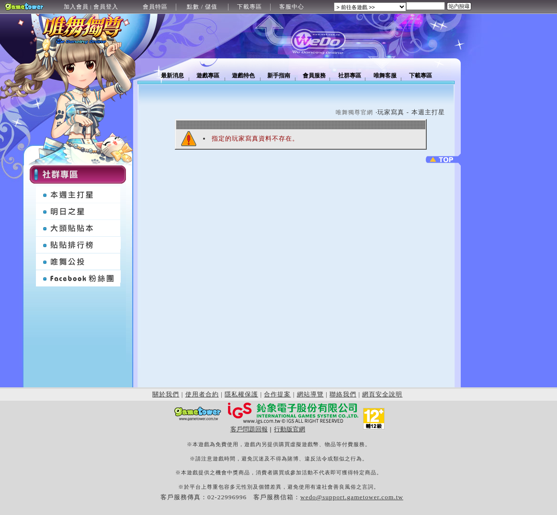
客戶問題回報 (249, 429)
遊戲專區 (207, 75)
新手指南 (278, 75)
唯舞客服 (385, 75)
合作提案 (277, 394)
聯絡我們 (343, 394)
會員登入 (105, 6)
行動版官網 (289, 429)
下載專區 (249, 6)
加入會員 (76, 6)
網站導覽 (310, 394)
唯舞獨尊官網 (354, 112)
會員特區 (155, 6)
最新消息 (172, 75)
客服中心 (291, 6)
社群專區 (349, 75)
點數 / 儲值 (202, 6)
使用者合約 (202, 394)
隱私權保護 (241, 394)
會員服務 (314, 75)
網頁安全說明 (382, 394)
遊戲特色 (243, 75)
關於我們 (165, 394)
